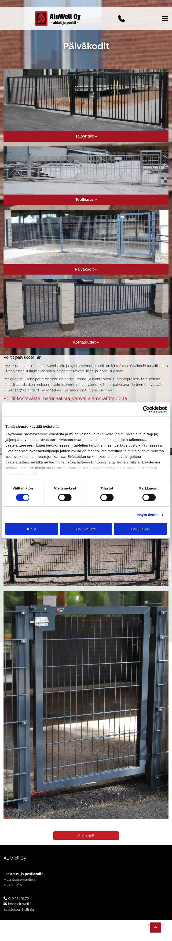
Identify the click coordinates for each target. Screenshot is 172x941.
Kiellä (31, 529)
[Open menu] (164, 18)
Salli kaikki (140, 529)
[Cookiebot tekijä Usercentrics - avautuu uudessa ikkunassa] (146, 409)
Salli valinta (86, 529)
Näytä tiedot (147, 515)
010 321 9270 (18, 898)
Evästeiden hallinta (19, 909)
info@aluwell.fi (19, 904)
